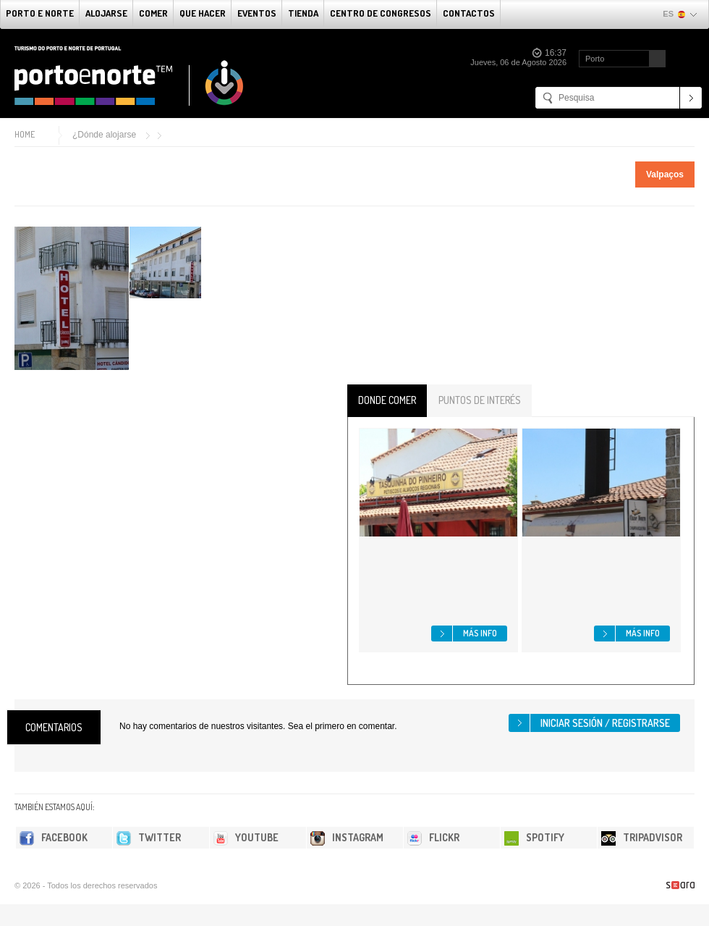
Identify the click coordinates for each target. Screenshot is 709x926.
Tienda (303, 13)
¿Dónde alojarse (104, 135)
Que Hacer (202, 13)
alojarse (106, 13)
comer (153, 13)
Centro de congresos (380, 13)
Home (24, 134)
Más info (480, 633)
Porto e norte (40, 13)
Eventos (256, 13)
